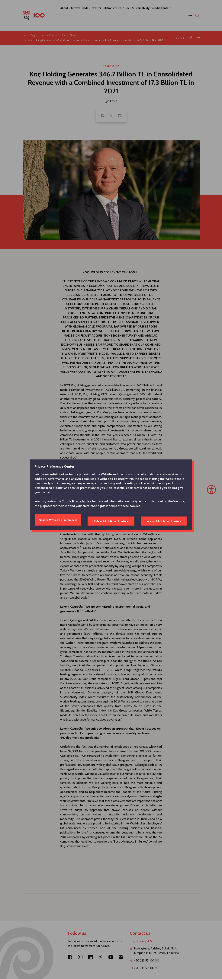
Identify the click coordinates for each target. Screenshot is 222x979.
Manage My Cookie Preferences (59, 520)
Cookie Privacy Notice (76, 502)
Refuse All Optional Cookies (111, 520)
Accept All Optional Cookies (162, 520)
